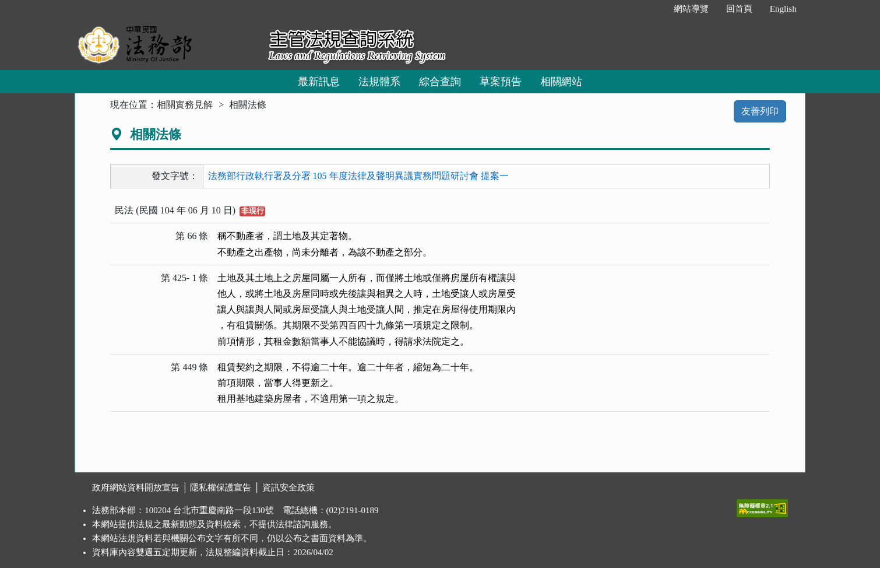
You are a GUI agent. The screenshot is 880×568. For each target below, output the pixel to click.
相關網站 (561, 81)
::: (652, 8)
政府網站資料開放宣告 (135, 487)
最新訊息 (319, 81)
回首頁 (739, 8)
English (783, 8)
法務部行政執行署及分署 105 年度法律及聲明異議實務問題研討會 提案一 (358, 176)
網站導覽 (691, 8)
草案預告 (501, 81)
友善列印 (760, 111)
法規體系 (379, 81)
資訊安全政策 (288, 487)
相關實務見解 (185, 105)
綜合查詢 (440, 81)
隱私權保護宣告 (220, 487)
